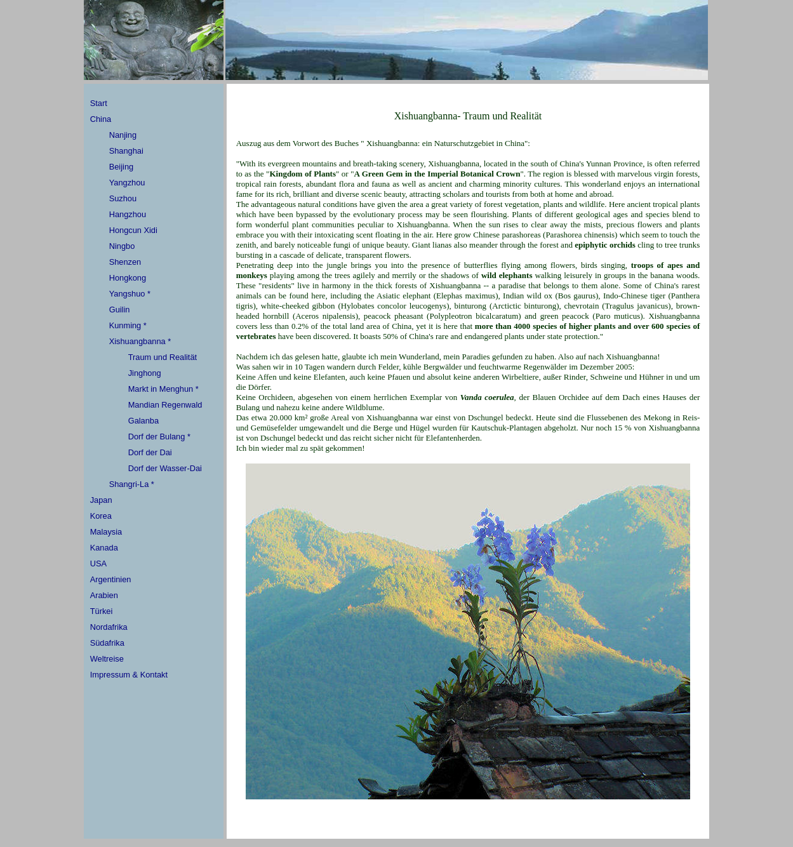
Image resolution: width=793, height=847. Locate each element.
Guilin (119, 309)
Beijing (121, 166)
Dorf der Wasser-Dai (165, 468)
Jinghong (144, 373)
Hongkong (127, 278)
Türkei (101, 611)
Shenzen (125, 262)
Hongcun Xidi (133, 230)
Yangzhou (127, 182)
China (100, 119)
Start (98, 103)
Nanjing (123, 135)
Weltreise (107, 659)
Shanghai (126, 151)
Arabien (104, 595)
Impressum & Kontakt (129, 674)
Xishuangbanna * (140, 341)
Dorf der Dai (150, 452)
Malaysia (106, 532)
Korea (101, 516)
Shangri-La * (131, 484)
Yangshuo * (129, 293)
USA (98, 563)
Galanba (143, 420)
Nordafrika (109, 627)
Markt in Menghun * (163, 389)
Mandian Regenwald (165, 405)
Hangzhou (127, 214)
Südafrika (107, 643)
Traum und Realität (162, 357)
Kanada (104, 547)
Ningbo (122, 246)
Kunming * (128, 325)
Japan (101, 500)
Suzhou (123, 198)
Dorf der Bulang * (159, 436)
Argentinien (110, 579)
